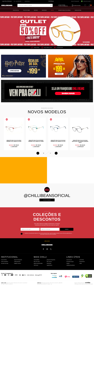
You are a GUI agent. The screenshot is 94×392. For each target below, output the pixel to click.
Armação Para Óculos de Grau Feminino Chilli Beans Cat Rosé (13, 141)
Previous (37, 153)
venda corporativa (4, 261)
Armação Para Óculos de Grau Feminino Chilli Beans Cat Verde (36, 141)
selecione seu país (86, 1)
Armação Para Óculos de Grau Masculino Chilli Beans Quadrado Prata (80, 141)
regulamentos (49, 265)
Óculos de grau (26, 10)
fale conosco (49, 261)
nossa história (4, 259)
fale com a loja (37, 261)
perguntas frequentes (51, 259)
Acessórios (44, 10)
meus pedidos (36, 259)
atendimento (27, 1)
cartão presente (17, 261)
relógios (68, 263)
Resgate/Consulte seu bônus (64, 10)
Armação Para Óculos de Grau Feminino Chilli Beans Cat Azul (58, 141)
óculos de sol (69, 259)
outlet (80, 263)
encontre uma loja (4, 263)
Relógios (36, 10)
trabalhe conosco (17, 263)
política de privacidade (38, 263)
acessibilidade (18, 1)
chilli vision (36, 265)
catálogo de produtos (70, 265)
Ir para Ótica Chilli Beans (7, 1)
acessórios (81, 259)
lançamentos (82, 261)
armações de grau (70, 261)
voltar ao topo (47, 240)
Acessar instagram (47, 199)
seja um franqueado (75, 1)
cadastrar (66, 229)
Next (56, 153)
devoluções (49, 263)
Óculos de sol (16, 10)
